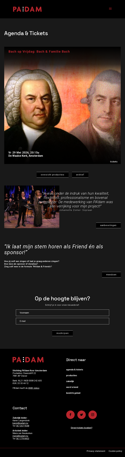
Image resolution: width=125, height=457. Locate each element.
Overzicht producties (52, 174)
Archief (80, 174)
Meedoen (111, 274)
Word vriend (72, 387)
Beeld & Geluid (73, 393)
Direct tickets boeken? (81, 428)
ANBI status (33, 388)
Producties (71, 375)
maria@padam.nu (20, 436)
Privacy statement (96, 451)
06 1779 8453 (22, 438)
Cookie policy (115, 451)
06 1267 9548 (22, 426)
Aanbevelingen (108, 225)
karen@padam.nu (20, 423)
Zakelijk (70, 381)
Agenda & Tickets (74, 369)
